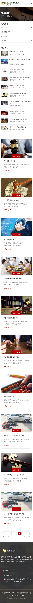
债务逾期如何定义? (10, 396)
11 (16, 533)
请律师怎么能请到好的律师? (17, 111)
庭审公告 (4, 28)
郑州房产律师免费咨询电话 (17, 69)
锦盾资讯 (9, 16)
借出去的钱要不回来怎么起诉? (14, 475)
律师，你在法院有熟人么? (17, 51)
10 (13, 533)
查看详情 (6, 170)
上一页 (8, 534)
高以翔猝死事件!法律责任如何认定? (19, 93)
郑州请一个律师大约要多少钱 (18, 127)
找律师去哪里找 (9, 239)
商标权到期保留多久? (11, 318)
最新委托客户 (6, 32)
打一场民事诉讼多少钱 (11, 200)
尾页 (29, 534)
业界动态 (4, 36)
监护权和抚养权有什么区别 (13, 278)
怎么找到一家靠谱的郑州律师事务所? (20, 119)
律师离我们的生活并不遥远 (17, 85)
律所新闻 (4, 40)
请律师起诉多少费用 (10, 161)
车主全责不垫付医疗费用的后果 (14, 514)
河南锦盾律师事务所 (22, 593)
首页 (2, 16)
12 (20, 533)
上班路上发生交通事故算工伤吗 (14, 435)
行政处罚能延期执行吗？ (12, 357)
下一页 (24, 534)
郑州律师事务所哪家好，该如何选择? (20, 77)
